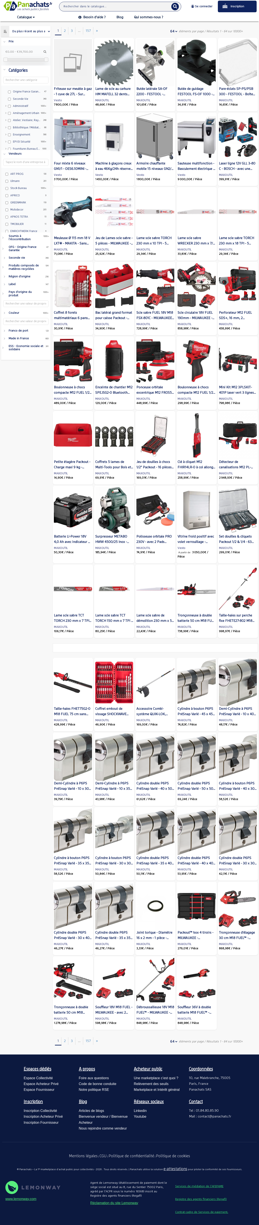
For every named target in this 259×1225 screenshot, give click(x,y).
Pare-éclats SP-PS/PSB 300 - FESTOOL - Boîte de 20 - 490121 (236, 94)
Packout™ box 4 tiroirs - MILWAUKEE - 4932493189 (195, 938)
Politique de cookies (173, 1156)
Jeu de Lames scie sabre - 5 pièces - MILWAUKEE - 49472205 (114, 243)
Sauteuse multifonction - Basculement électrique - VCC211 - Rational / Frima (196, 169)
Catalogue (26, 17)
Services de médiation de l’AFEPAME (199, 1186)
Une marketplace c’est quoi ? (156, 1078)
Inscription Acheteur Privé (43, 1116)
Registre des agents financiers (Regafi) (201, 1199)
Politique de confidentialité (131, 1156)
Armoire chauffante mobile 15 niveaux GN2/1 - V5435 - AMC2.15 (154, 169)
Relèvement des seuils (151, 1084)
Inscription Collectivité (40, 1111)
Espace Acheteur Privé (41, 1084)
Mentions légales (83, 1156)
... (79, 30)
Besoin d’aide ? (92, 17)
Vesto (58, 100)
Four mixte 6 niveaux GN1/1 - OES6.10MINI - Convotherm (70, 169)
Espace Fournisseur (39, 1089)
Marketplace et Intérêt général (157, 1089)
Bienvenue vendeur (94, 1116)
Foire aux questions (94, 1078)
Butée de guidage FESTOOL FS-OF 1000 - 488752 (195, 94)
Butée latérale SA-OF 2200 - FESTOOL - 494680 (151, 94)
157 (88, 30)
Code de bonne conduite (97, 1084)
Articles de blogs (91, 1111)
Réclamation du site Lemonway (114, 1203)
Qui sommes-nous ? (148, 17)
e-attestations (175, 1169)
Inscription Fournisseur (41, 1122)
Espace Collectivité (38, 1078)
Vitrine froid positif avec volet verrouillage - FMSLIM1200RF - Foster (196, 542)
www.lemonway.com (20, 1199)
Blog (119, 17)
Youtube (140, 1116)
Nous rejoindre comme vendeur (103, 1128)
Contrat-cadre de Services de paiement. (201, 1212)
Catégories (18, 70)
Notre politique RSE (94, 1089)
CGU (103, 1156)
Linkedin (140, 1111)
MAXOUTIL (102, 100)
